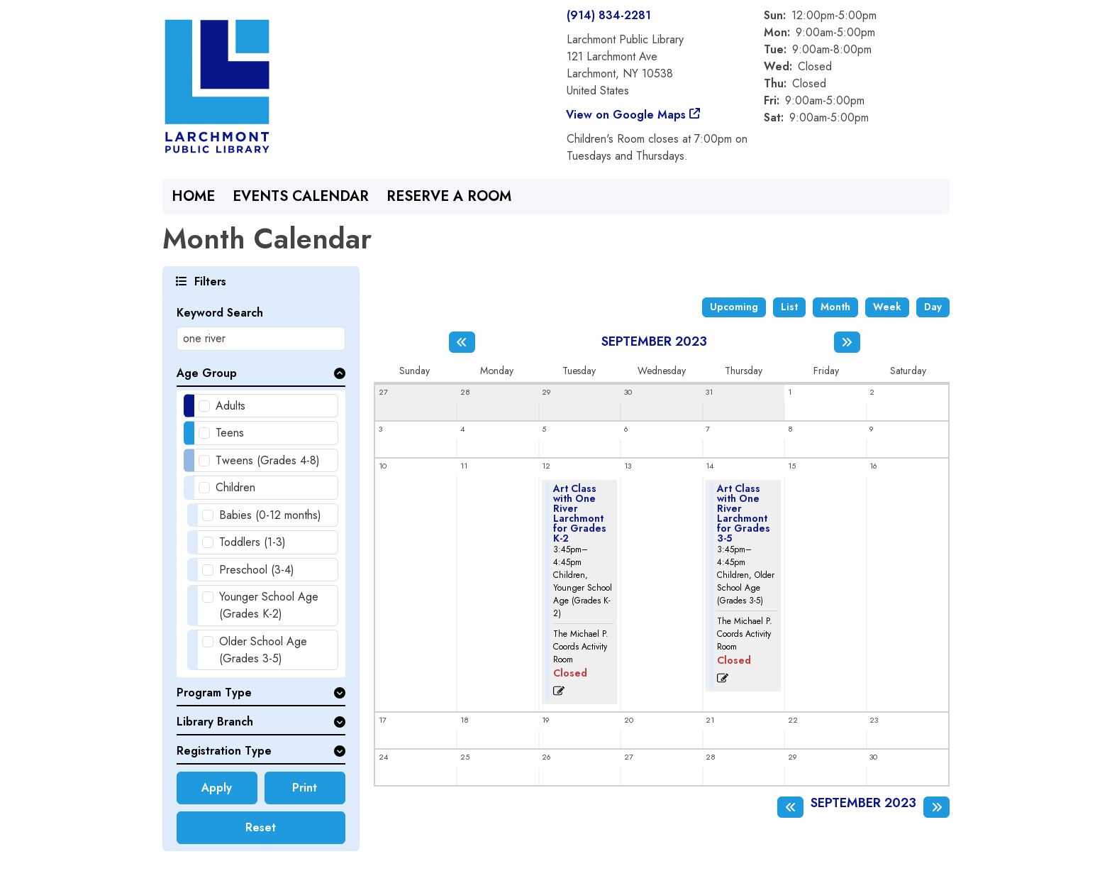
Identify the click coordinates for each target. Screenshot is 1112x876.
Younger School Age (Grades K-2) (268, 605)
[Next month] (847, 342)
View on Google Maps (626, 114)
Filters (208, 281)
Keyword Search (220, 313)
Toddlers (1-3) (252, 542)
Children (235, 487)
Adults (230, 406)
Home (193, 196)
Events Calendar (301, 196)
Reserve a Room (449, 196)
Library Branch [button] (215, 721)
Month (835, 307)
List (789, 307)
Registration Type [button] (224, 751)
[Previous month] (462, 342)
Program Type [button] (214, 692)
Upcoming (734, 307)
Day (933, 307)
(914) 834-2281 (609, 15)
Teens (230, 433)
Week (887, 307)
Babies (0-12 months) (270, 515)
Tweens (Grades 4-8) (268, 460)
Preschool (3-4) (256, 570)
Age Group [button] (207, 373)
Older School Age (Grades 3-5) (263, 650)
